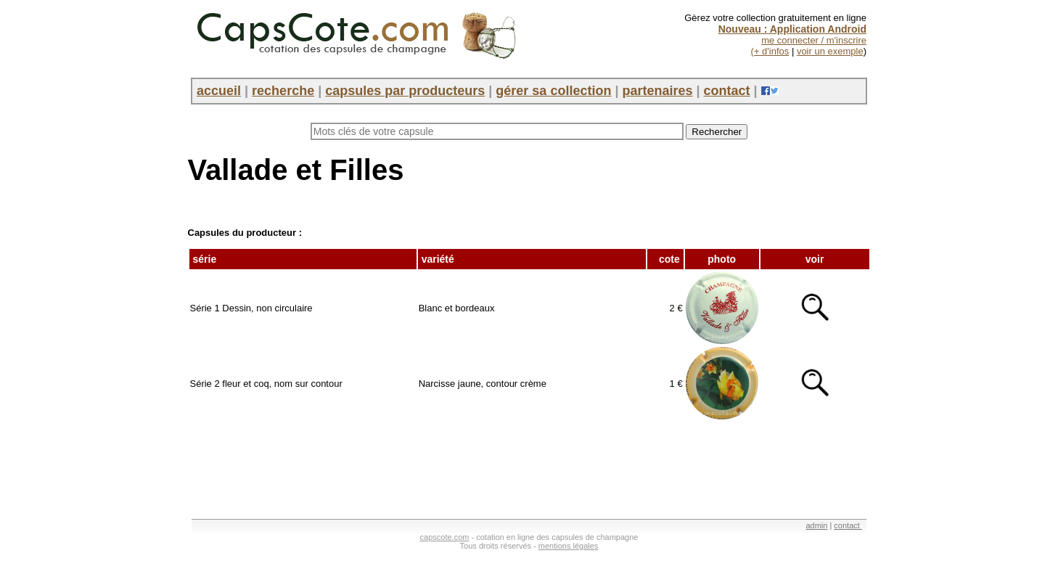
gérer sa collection (553, 90)
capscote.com (444, 537)
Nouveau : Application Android (792, 29)
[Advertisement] (452, 463)
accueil (219, 90)
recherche (283, 90)
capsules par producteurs (405, 90)
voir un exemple (830, 51)
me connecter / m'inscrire (813, 40)
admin (816, 525)
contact (727, 90)
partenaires (657, 90)
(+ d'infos (770, 51)
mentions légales (568, 545)
